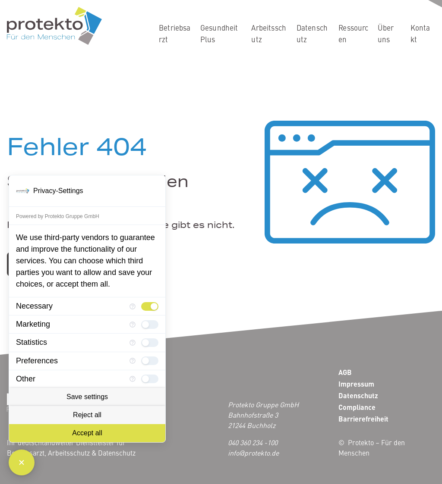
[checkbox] (149, 306)
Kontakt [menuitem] (420, 33)
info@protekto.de (253, 452)
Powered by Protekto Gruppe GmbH (57, 216)
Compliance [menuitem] (357, 407)
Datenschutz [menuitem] (312, 33)
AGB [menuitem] (345, 372)
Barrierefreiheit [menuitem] (363, 419)
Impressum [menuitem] (356, 384)
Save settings (87, 396)
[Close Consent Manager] (22, 462)
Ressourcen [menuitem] (353, 33)
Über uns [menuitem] (386, 33)
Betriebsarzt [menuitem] (175, 33)
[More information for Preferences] (132, 361)
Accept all (87, 433)
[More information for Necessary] (132, 306)
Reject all (87, 414)
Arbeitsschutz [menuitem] (268, 33)
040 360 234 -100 (253, 442)
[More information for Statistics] (132, 342)
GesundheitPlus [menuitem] (219, 33)
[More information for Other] (132, 379)
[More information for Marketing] (132, 324)
